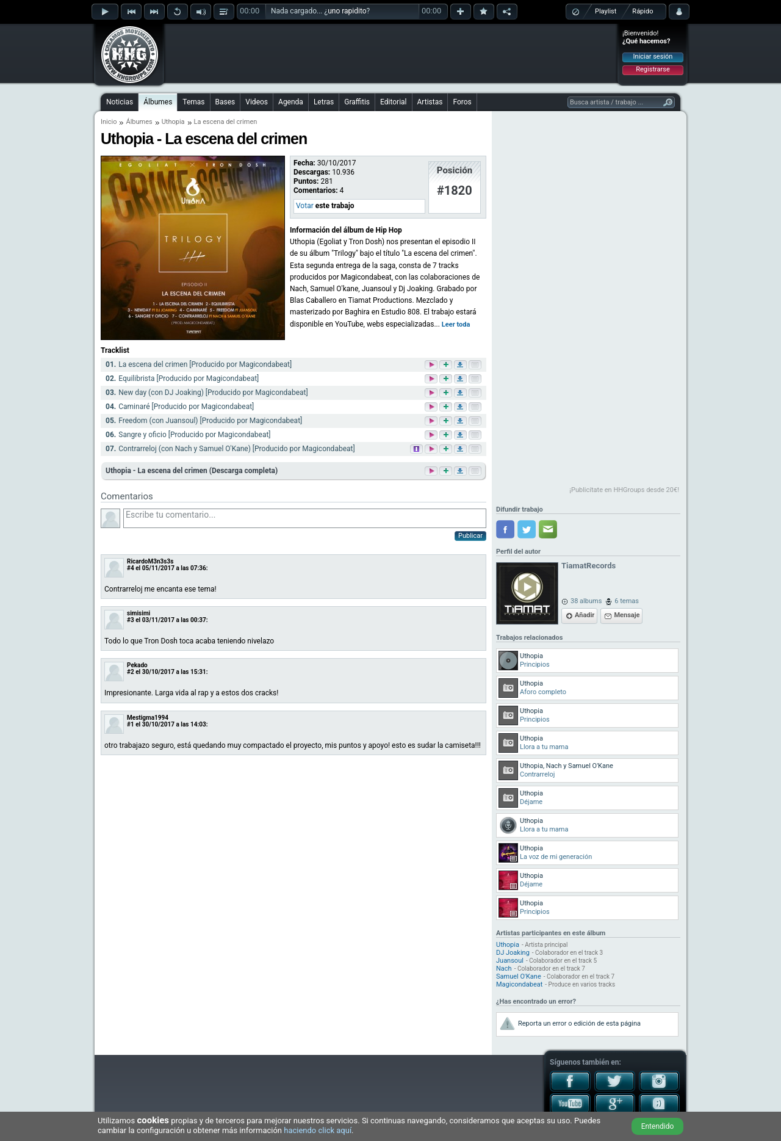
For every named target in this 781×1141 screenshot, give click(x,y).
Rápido (642, 11)
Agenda (290, 102)
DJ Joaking (513, 953)
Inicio (109, 122)
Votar (305, 205)
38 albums (586, 601)
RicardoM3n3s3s (150, 561)
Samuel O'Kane (518, 976)
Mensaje (626, 615)
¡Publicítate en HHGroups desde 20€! (624, 490)
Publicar (470, 536)
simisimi (138, 613)
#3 (130, 620)
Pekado (137, 665)
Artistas (430, 102)
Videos (256, 102)
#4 (130, 568)
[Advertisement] (391, 53)
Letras (324, 102)
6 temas (626, 601)
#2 (130, 671)
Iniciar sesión (653, 56)
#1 (130, 724)
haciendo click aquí (317, 1130)
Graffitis (357, 102)
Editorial (393, 102)
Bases (225, 102)
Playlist (605, 11)
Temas (193, 102)
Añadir (584, 615)
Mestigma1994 (147, 717)
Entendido (657, 1126)
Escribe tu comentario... (304, 518)
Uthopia (173, 122)
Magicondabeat (519, 984)
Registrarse (652, 69)
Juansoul (510, 961)
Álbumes (157, 102)
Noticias (119, 102)
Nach (504, 969)
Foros (462, 102)
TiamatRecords (588, 565)
